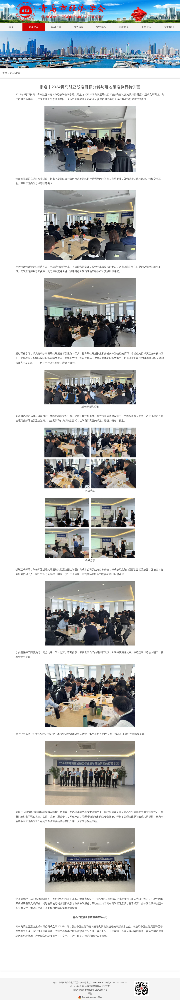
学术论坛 (101, 27)
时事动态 (34, 27)
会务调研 (79, 27)
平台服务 (146, 27)
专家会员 (124, 27)
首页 (11, 27)
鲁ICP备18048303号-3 (90, 997)
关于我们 (169, 27)
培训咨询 (56, 27)
